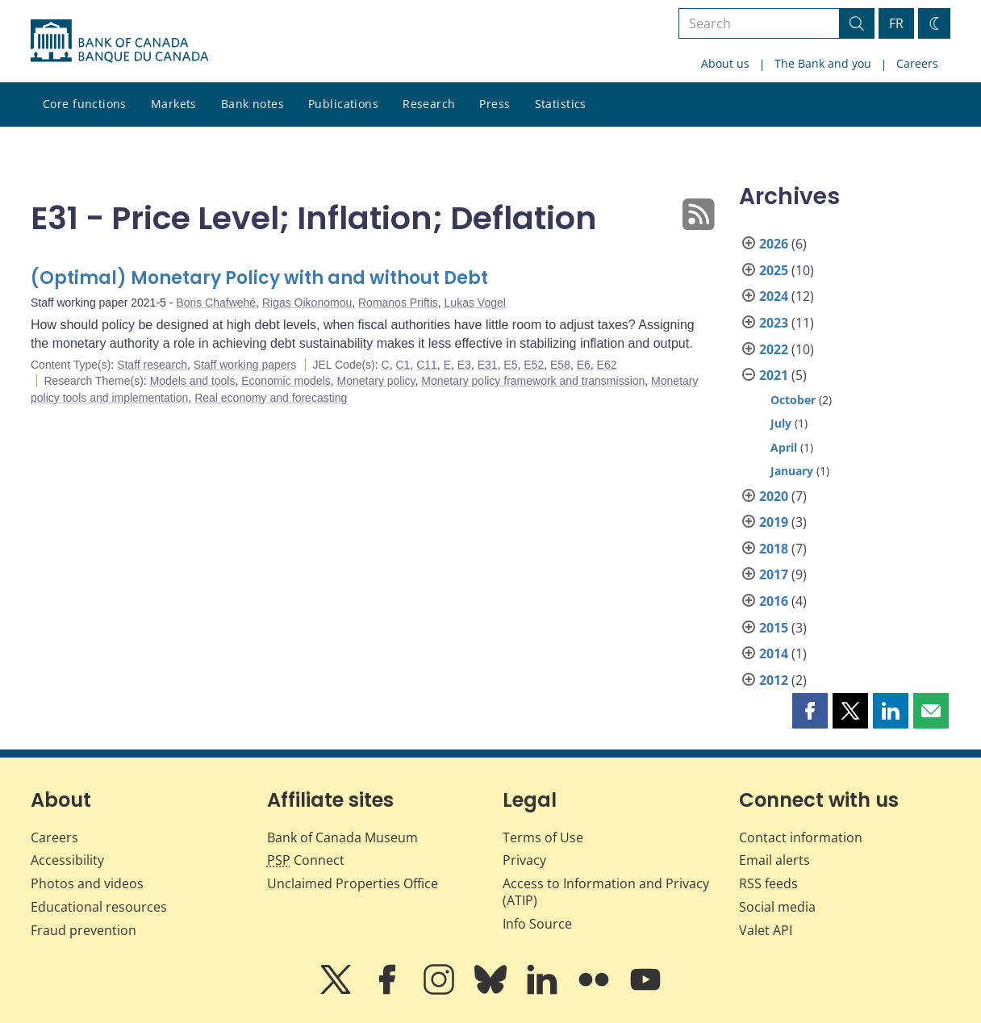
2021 (773, 375)
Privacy (524, 860)
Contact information (800, 837)
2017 (773, 574)
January (791, 470)
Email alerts (774, 860)
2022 (773, 349)
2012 (773, 680)
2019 (773, 522)
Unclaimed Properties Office (352, 883)
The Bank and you (822, 63)
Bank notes (252, 103)
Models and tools (193, 380)
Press (494, 103)
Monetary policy (376, 380)
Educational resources (99, 907)
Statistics (561, 103)
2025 (773, 270)
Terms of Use (543, 837)
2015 (773, 628)
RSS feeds (768, 883)
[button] (810, 711)
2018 (773, 548)
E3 (464, 364)
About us (725, 63)
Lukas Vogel (475, 302)
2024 (773, 296)
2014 (773, 653)
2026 (773, 244)
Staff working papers (245, 364)
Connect (305, 860)
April (783, 447)
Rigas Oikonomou (307, 302)
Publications (343, 103)
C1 (402, 364)
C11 (426, 364)
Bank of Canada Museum (342, 837)
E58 (560, 364)
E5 (510, 364)
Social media (777, 907)
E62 (607, 364)
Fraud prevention (83, 930)
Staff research (152, 364)
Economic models (286, 380)
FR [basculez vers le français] (896, 23)
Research (429, 103)
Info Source (537, 924)
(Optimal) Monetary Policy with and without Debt (259, 277)
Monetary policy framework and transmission (533, 380)
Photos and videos (87, 883)
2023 (773, 323)
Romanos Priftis (398, 302)
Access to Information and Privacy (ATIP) (606, 892)
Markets (174, 103)
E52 (534, 364)
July (780, 423)
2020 (773, 496)
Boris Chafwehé (216, 302)
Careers (917, 63)
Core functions (85, 103)
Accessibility (67, 860)
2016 (773, 601)
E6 (584, 364)
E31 (488, 364)
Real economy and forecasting (270, 397)
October (793, 399)
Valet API (765, 930)
